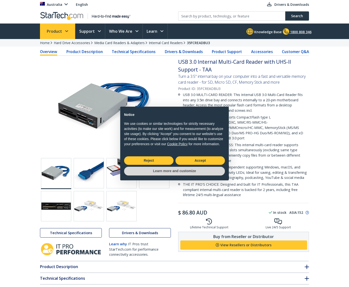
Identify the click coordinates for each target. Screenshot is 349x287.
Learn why (118, 244)
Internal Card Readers (166, 42)
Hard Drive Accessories (72, 42)
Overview (48, 51)
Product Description (84, 51)
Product (55, 31)
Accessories (262, 51)
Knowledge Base (264, 31)
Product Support (227, 51)
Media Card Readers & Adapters (119, 42)
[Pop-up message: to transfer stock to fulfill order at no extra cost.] (306, 212)
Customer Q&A (295, 51)
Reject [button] (149, 160)
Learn (152, 31)
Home (45, 42)
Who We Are (121, 31)
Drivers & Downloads (184, 51)
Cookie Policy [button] (177, 144)
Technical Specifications (134, 51)
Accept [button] (200, 160)
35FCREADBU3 (198, 42)
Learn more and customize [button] (174, 171)
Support (87, 31)
